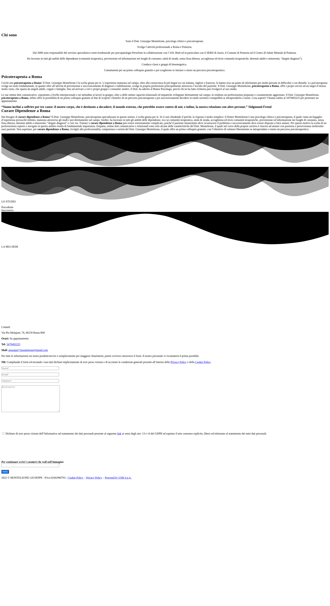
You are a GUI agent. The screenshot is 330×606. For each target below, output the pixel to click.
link (119, 438)
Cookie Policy (203, 362)
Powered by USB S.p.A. (118, 482)
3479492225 (13, 344)
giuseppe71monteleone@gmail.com (28, 350)
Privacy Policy (178, 362)
